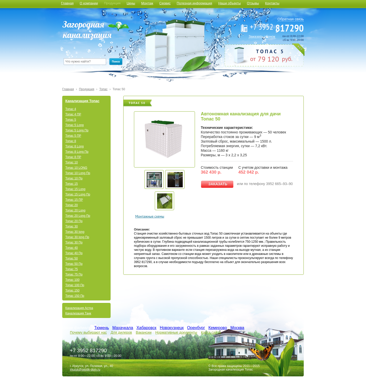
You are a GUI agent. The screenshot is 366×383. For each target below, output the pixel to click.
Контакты (272, 3)
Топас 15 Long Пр (77, 194)
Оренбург (196, 328)
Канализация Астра (79, 308)
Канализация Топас (82, 101)
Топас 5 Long (74, 125)
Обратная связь (291, 19)
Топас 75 (71, 269)
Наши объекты (229, 3)
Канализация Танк (78, 313)
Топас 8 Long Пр (76, 152)
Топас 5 (70, 119)
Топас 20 (71, 205)
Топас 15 (71, 184)
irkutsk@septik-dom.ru (85, 369)
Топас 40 (71, 248)
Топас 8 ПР (73, 157)
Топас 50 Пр (74, 264)
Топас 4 (70, 109)
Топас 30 (71, 226)
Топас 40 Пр (74, 253)
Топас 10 (71, 162)
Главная (67, 3)
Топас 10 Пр (74, 178)
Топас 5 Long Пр (76, 130)
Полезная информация (194, 3)
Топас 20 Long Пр (77, 216)
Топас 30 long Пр (77, 237)
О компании (89, 3)
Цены (131, 3)
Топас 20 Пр (74, 221)
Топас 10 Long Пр (77, 173)
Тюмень (101, 328)
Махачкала (122, 328)
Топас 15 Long (75, 189)
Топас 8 (70, 141)
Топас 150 (72, 290)
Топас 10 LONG (76, 168)
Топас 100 (72, 280)
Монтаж (147, 3)
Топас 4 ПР (73, 114)
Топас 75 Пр (74, 274)
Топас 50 (119, 89)
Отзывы (253, 3)
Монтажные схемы (149, 216)
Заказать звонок (262, 37)
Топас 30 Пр (74, 242)
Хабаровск (146, 328)
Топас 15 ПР (74, 200)
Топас (103, 89)
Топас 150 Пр (74, 296)
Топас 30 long (74, 232)
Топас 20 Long (75, 210)
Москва (237, 328)
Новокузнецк (172, 328)
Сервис (165, 3)
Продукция (112, 3)
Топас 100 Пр (74, 285)
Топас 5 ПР (73, 135)
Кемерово (217, 328)
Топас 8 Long (74, 146)
